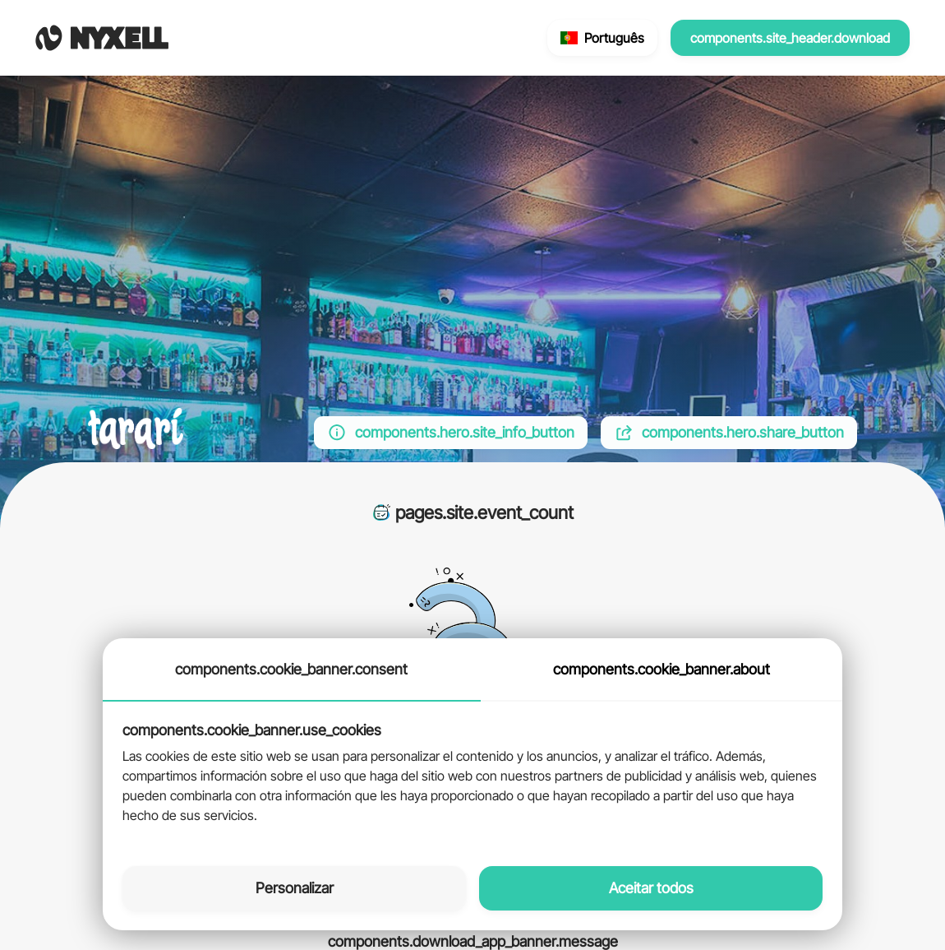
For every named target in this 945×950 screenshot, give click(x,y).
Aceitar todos (651, 888)
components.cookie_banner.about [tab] (661, 669)
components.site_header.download (790, 38)
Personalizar (295, 888)
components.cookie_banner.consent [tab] (291, 669)
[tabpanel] (472, 774)
